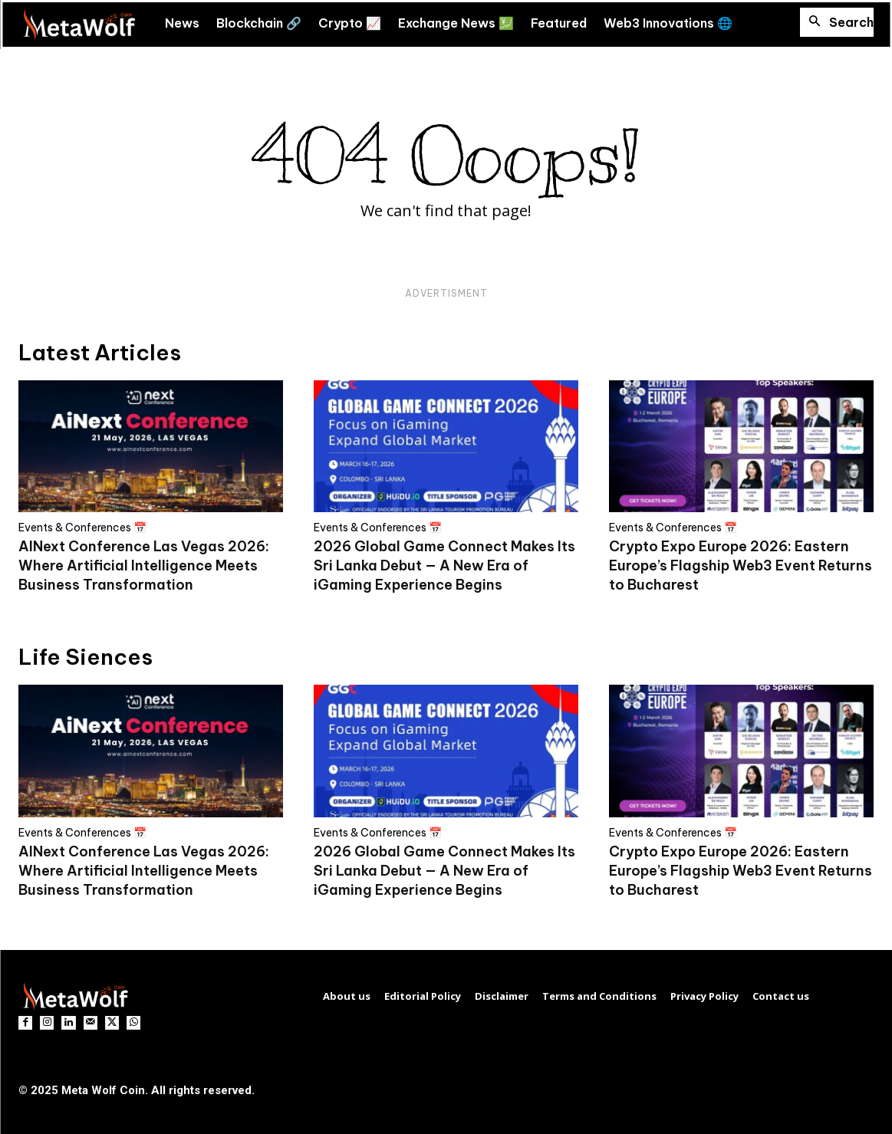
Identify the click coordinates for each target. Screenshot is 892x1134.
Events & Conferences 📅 (82, 527)
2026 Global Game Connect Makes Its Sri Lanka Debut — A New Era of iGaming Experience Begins (444, 565)
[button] (837, 22)
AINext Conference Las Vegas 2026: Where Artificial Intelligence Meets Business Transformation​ (143, 565)
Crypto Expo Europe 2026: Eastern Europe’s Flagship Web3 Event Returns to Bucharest (740, 565)
